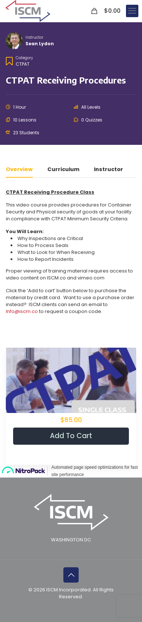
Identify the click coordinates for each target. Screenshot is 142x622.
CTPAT (22, 64)
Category (24, 58)
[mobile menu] (132, 11)
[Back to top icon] (71, 575)
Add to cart (71, 436)
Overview (19, 170)
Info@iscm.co (22, 311)
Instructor (34, 37)
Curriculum (63, 170)
